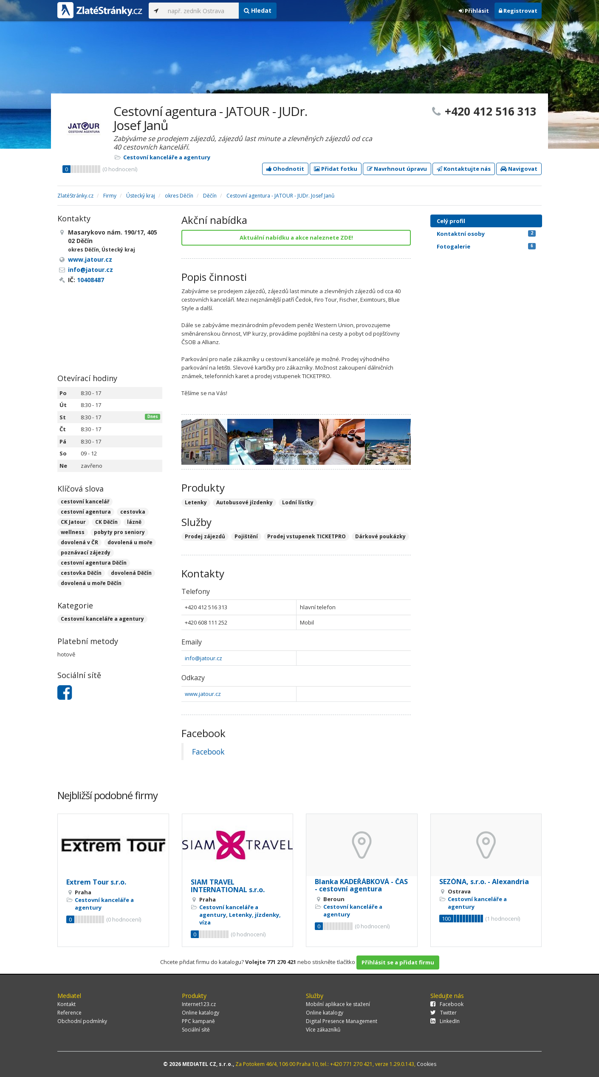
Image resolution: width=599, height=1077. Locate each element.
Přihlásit (474, 10)
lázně (134, 522)
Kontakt (66, 1004)
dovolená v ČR (79, 542)
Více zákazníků (323, 1029)
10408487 (90, 280)
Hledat (257, 10)
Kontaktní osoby (486, 233)
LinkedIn (445, 1021)
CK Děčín (106, 522)
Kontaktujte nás (464, 168)
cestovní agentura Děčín (94, 562)
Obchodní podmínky (82, 1021)
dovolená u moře (130, 542)
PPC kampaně (198, 1021)
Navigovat (518, 168)
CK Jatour (73, 522)
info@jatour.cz (203, 658)
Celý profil (451, 221)
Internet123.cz (199, 1004)
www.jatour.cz (203, 694)
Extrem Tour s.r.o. (96, 882)
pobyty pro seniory (119, 532)
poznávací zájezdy (85, 552)
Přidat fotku (335, 168)
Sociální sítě (196, 1029)
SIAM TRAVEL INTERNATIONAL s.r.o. (228, 885)
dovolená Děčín (131, 573)
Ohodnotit (285, 168)
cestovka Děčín (81, 573)
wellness (73, 532)
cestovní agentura (86, 511)
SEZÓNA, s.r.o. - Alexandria (484, 881)
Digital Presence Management (341, 1021)
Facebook (208, 751)
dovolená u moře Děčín (91, 583)
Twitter (443, 1012)
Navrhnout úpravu (397, 168)
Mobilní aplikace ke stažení (338, 1004)
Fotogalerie (486, 246)
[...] (201, 11)
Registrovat (518, 10)
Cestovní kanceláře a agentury (166, 157)
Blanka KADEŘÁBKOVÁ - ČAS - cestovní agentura (361, 885)
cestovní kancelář (85, 501)
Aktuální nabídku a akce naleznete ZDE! (296, 237)
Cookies (426, 1064)
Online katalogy (200, 1012)
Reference (69, 1012)
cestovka (132, 511)
